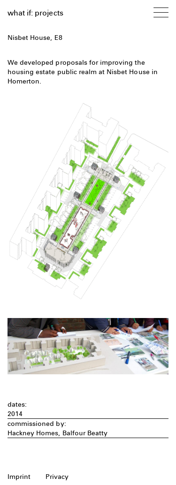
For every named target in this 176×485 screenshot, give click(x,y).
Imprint (19, 476)
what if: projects (35, 12)
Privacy (57, 476)
